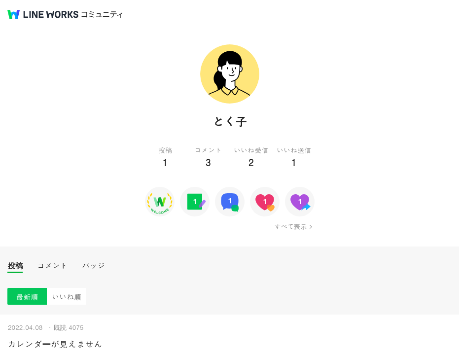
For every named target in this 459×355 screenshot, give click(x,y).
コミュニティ (102, 14)
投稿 (15, 265)
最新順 (27, 296)
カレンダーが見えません (55, 344)
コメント (52, 265)
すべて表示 (290, 226)
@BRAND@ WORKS (42, 14)
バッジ (93, 265)
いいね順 (66, 296)
